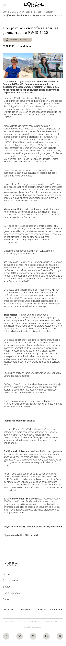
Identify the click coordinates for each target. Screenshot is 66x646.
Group (6, 574)
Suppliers (26, 609)
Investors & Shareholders (50, 609)
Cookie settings (8, 621)
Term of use (21, 621)
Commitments (10, 580)
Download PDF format (18, 39)
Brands (6, 586)
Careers (7, 599)
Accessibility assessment (33, 627)
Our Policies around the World (52, 621)
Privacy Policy (34, 621)
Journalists (8, 609)
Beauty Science (11, 593)
